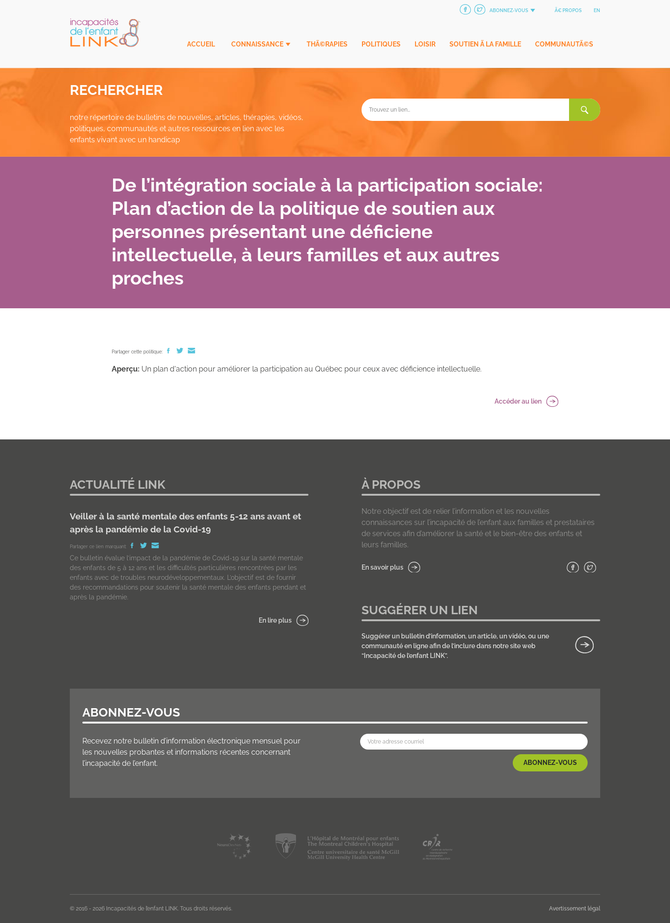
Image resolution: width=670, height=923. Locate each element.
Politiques (381, 44)
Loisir (425, 44)
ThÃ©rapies (327, 44)
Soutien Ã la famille (485, 44)
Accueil (201, 44)
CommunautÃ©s (564, 44)
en (597, 10)
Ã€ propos (568, 10)
